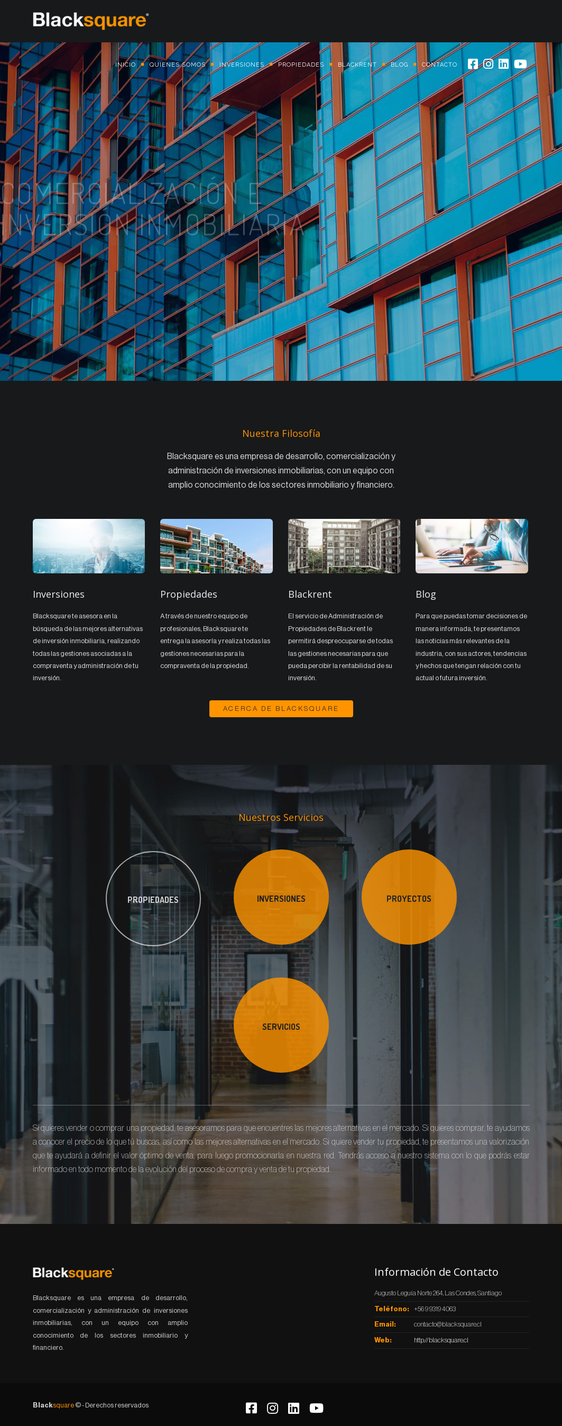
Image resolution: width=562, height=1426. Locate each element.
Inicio (125, 64)
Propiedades (301, 64)
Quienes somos (178, 64)
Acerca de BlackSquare (281, 708)
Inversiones (241, 64)
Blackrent (357, 64)
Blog (399, 64)
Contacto (439, 64)
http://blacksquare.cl (441, 1340)
